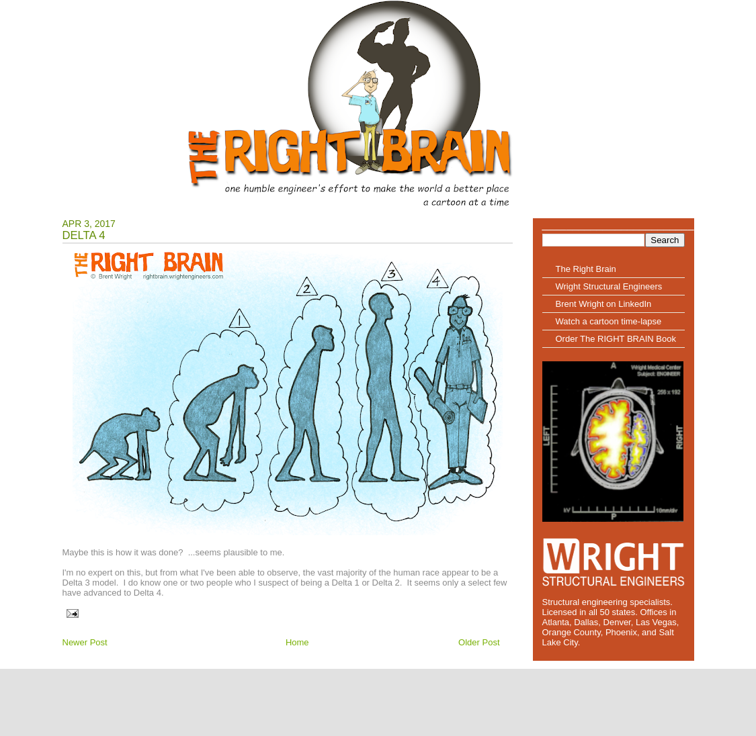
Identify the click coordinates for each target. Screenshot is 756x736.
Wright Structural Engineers (609, 286)
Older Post (478, 642)
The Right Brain (586, 269)
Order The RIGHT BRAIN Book (616, 339)
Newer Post (85, 642)
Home (297, 642)
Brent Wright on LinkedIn (604, 304)
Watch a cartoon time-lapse (609, 321)
